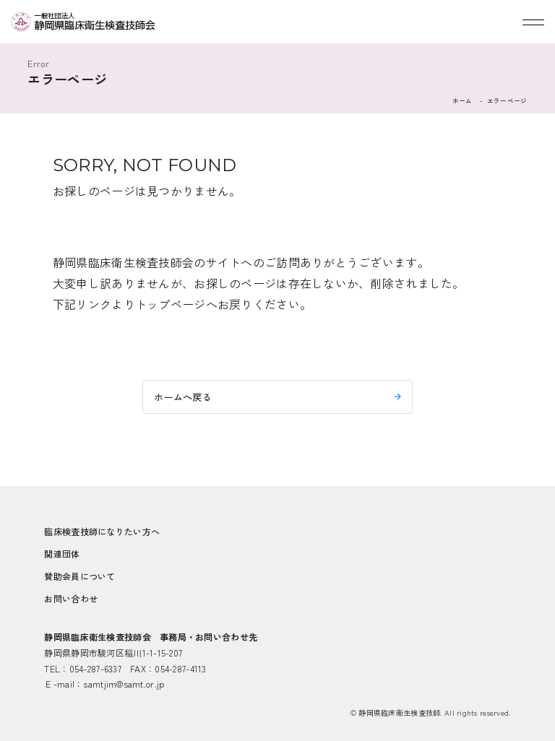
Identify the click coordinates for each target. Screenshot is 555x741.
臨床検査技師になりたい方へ (102, 531)
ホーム (462, 100)
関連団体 (61, 553)
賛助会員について (79, 576)
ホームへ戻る (183, 397)
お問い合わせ (71, 598)
